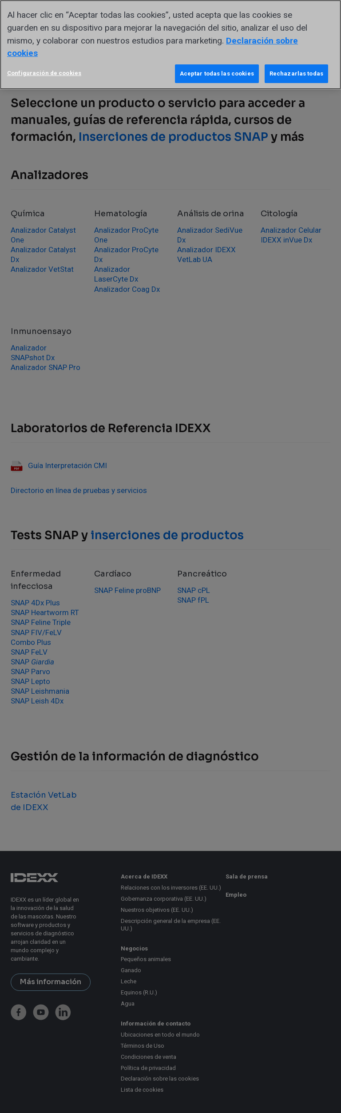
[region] (170, 44)
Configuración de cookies (44, 73)
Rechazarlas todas (296, 73)
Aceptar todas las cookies (217, 73)
